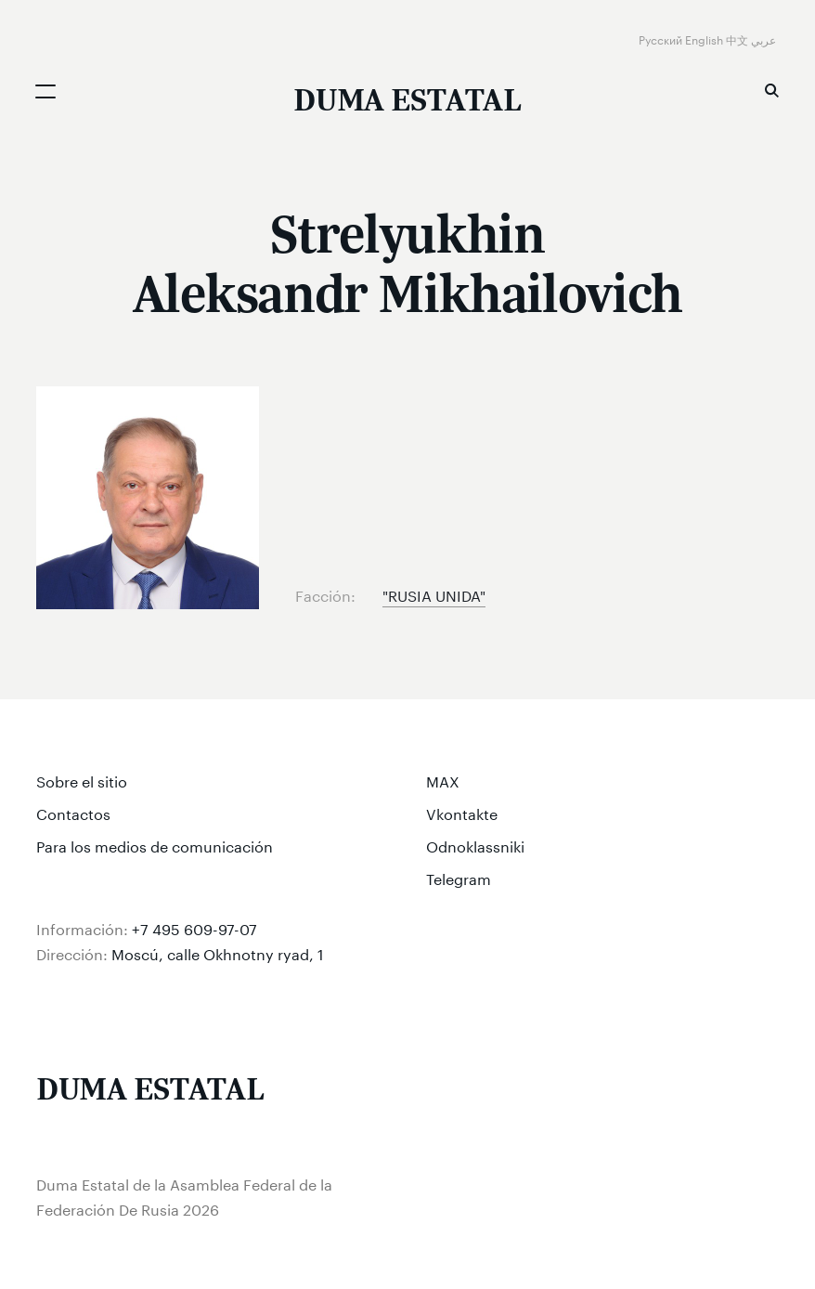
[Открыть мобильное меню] (45, 91)
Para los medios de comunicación (154, 844)
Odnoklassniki (475, 844)
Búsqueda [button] (771, 90)
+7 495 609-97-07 (194, 927)
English (705, 38)
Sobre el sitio (81, 779)
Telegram (458, 877)
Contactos (73, 812)
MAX (442, 779)
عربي (765, 38)
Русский (662, 38)
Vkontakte (462, 812)
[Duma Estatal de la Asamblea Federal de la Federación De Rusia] (407, 102)
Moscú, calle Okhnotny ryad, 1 (217, 952)
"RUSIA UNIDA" (433, 593)
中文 (738, 38)
